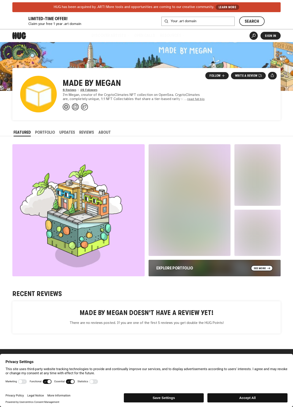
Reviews (86, 132)
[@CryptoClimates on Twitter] (84, 106)
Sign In (270, 36)
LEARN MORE (227, 7)
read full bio (196, 99)
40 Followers (88, 90)
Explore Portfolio (174, 268)
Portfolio (45, 132)
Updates (67, 132)
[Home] (19, 36)
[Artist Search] (254, 36)
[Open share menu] (272, 75)
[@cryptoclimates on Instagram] (75, 106)
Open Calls (144, 35)
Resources (172, 35)
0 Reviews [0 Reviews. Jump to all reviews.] (69, 90)
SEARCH (252, 21)
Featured (22, 132)
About (104, 132)
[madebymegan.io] (66, 106)
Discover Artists (110, 35)
